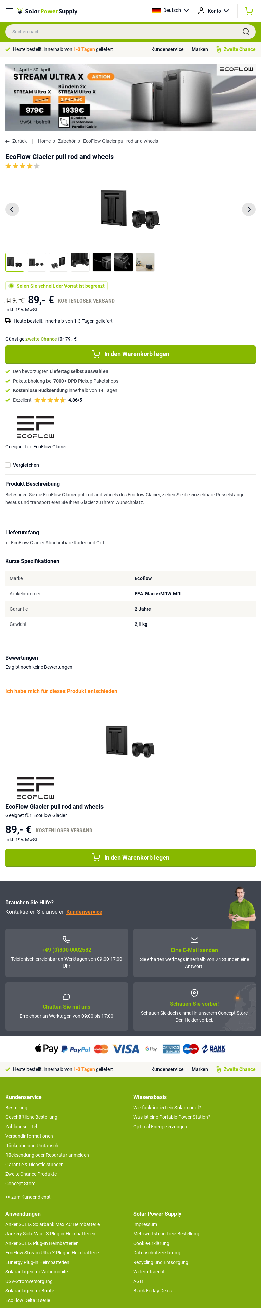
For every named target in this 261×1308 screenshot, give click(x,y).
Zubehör (67, 74)
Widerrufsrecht (149, 1204)
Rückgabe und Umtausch (31, 1078)
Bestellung (16, 1040)
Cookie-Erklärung (151, 1176)
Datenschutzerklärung (156, 1185)
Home (44, 74)
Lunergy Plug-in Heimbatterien (37, 1195)
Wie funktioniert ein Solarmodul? (167, 1040)
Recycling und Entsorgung (160, 1195)
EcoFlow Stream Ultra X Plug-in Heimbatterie (52, 1185)
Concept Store (20, 1116)
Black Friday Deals (152, 1223)
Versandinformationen (29, 1069)
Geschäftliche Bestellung (31, 1050)
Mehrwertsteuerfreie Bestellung (166, 1166)
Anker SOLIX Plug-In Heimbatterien (42, 1176)
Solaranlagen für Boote (29, 1223)
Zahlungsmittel (21, 1059)
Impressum (145, 1157)
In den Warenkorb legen (130, 287)
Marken (200, 49)
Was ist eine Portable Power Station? (171, 1050)
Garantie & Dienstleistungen (34, 1097)
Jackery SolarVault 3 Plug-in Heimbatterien (50, 1166)
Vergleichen (26, 398)
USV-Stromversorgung (29, 1214)
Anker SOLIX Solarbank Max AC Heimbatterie (52, 1157)
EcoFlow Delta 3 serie (27, 1233)
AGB (138, 1214)
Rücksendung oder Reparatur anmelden (47, 1088)
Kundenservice (167, 49)
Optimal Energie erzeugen (160, 1059)
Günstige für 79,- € (41, 271)
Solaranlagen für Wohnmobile (36, 1204)
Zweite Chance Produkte (31, 1107)
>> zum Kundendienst (28, 1130)
